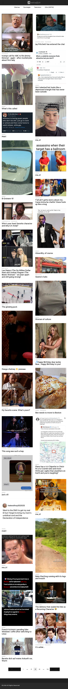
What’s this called (9, 108)
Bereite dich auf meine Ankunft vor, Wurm (17, 659)
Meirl (4, 136)
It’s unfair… (39, 647)
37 (31, 669)
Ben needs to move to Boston (48, 412)
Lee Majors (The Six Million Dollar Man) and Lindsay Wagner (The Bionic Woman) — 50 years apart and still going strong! (16, 274)
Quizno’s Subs (41, 277)
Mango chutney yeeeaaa (14, 369)
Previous (16, 669)
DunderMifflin (6, 221)
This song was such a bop (13, 451)
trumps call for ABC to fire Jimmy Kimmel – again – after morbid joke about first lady (17, 58)
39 (39, 669)
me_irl (38, 140)
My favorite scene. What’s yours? (16, 410)
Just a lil (5, 494)
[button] (3, 2)
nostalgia (5, 268)
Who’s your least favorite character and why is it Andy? (17, 224)
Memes (17, 7)
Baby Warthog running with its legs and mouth (50, 577)
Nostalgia (26, 7)
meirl (4, 531)
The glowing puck (9, 307)
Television (37, 7)
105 (48, 669)
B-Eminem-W (8, 198)
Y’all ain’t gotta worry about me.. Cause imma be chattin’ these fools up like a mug (50, 202)
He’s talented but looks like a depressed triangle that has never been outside (49, 89)
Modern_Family (39, 41)
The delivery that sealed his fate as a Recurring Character (50, 608)
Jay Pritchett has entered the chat (50, 44)
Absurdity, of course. (44, 253)
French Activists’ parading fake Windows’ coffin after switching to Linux (16, 632)
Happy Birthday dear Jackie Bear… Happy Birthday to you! (48, 363)
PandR (37, 410)
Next (53, 669)
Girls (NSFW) (49, 7)
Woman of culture (43, 319)
